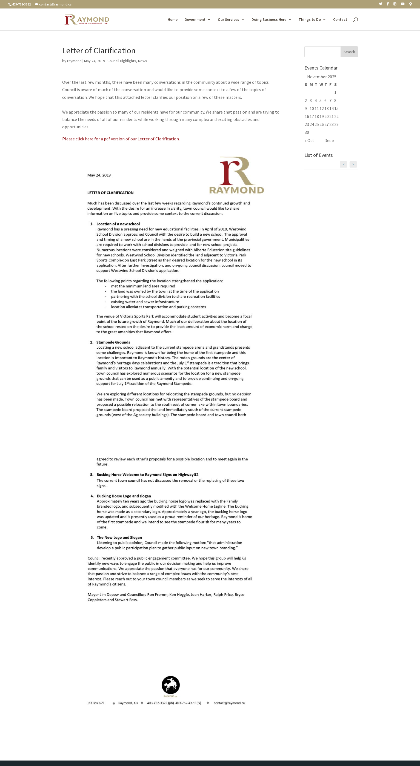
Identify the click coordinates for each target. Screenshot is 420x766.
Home (173, 20)
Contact (340, 20)
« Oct (309, 140)
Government (194, 20)
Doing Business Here (269, 20)
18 (317, 116)
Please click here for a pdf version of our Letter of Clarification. (121, 138)
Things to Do (310, 20)
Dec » (329, 140)
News (142, 60)
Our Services (228, 20)
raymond (74, 60)
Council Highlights (121, 60)
